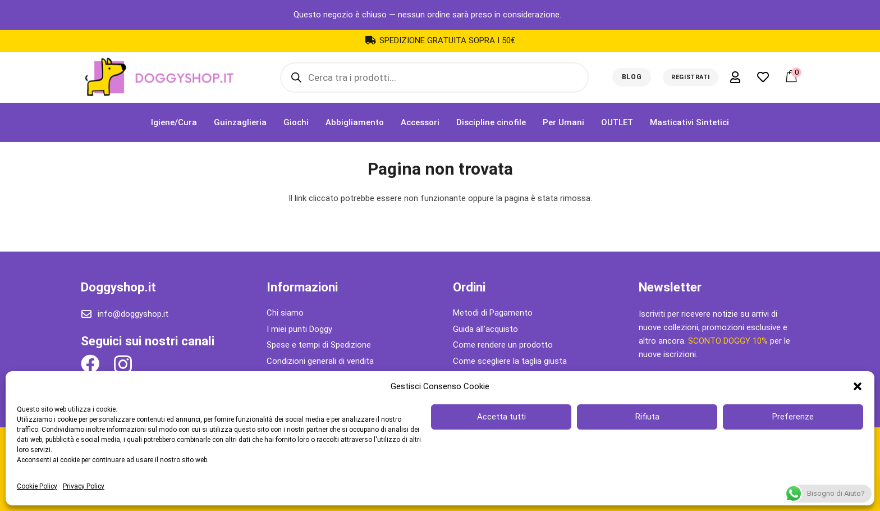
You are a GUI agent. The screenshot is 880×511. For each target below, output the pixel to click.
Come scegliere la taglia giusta (510, 361)
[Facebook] (90, 363)
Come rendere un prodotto (503, 345)
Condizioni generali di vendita (320, 361)
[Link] (158, 77)
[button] (857, 386)
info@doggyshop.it (133, 314)
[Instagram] (123, 364)
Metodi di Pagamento (493, 313)
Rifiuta (647, 417)
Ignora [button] (575, 15)
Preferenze (793, 417)
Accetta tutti (501, 417)
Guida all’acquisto (485, 329)
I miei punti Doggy (299, 329)
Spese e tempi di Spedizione (319, 345)
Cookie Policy (37, 486)
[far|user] (737, 77)
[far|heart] (765, 77)
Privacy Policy (83, 486)
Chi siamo (285, 313)
